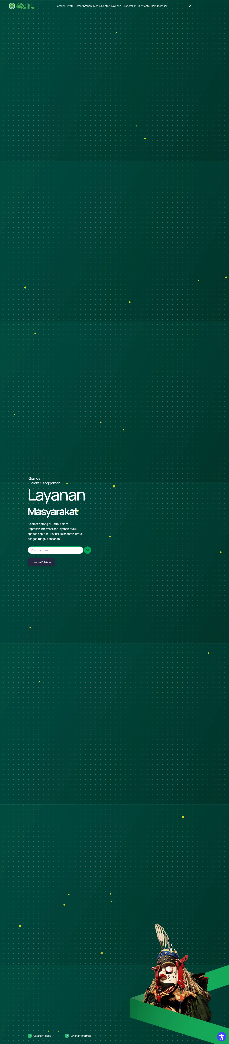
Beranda (61, 6)
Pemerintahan (83, 6)
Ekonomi (128, 6)
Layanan (116, 6)
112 (192, 6)
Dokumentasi (159, 6)
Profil (70, 6)
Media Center (101, 6)
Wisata (145, 6)
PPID (137, 6)
